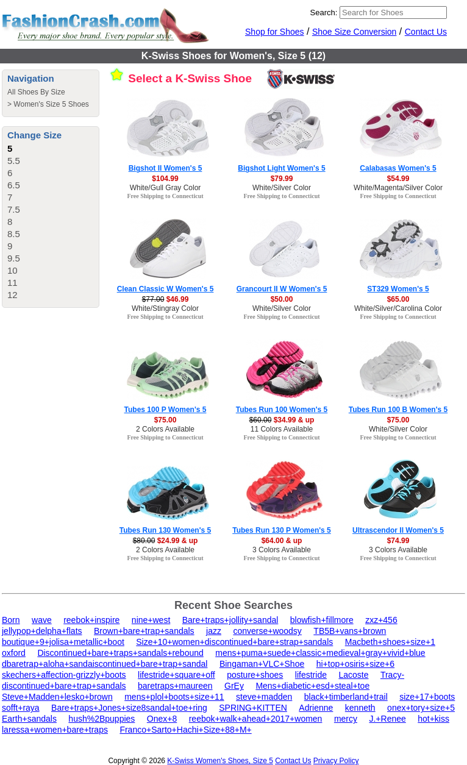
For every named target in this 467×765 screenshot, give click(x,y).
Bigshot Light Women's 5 (281, 168)
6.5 (13, 185)
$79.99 (282, 178)
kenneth (360, 708)
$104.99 (165, 178)
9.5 (13, 258)
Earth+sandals (29, 719)
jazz (213, 631)
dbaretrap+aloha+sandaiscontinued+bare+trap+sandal (104, 664)
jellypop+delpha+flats (42, 631)
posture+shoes (255, 675)
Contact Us (426, 32)
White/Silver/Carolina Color (398, 308)
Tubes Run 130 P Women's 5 (281, 530)
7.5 (13, 209)
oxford (14, 653)
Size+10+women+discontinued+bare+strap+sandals (234, 642)
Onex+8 (162, 719)
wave (42, 620)
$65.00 (398, 299)
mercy (345, 719)
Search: (324, 12)
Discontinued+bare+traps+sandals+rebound (120, 653)
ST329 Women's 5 (398, 289)
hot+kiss (433, 719)
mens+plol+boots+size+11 (174, 697)
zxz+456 (381, 620)
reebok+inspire (91, 620)
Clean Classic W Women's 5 (165, 289)
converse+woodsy (267, 631)
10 (12, 270)
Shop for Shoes (274, 32)
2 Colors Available (165, 429)
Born (11, 620)
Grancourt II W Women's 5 (282, 289)
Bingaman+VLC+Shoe (261, 664)
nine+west (151, 620)
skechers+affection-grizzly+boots (64, 675)
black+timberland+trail (346, 697)
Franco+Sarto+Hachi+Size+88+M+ (185, 730)
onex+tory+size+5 (421, 708)
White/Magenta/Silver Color (398, 187)
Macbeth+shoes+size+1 (390, 642)
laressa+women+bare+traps (55, 730)
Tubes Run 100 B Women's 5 (398, 409)
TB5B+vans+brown (349, 631)
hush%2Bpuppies (101, 719)
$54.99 (398, 178)
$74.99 (398, 540)
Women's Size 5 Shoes (50, 104)
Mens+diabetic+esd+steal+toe (312, 686)
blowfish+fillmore (322, 620)
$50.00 (282, 299)
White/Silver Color (281, 187)
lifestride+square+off (176, 675)
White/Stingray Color (165, 308)
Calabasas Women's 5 (398, 168)
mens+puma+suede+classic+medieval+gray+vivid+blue (320, 653)
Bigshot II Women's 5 (165, 168)
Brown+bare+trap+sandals (144, 631)
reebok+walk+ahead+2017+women (256, 719)
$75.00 (165, 420)
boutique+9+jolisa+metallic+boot (63, 642)
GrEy (234, 686)
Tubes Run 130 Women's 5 (165, 530)
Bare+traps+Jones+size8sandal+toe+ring (129, 708)
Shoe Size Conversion (354, 32)
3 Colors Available (281, 550)
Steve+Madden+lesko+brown (57, 697)
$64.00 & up (282, 540)
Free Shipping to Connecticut (165, 196)
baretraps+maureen (175, 686)
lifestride (311, 675)
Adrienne (316, 708)
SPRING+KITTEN (253, 708)
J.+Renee (387, 719)
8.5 (13, 234)
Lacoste (353, 675)
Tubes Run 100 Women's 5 (281, 409)
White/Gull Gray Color (165, 187)
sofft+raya (21, 708)
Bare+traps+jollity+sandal (230, 620)
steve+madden (264, 697)
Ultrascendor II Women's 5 (398, 530)
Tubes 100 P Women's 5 (165, 409)
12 (12, 295)
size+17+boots (427, 697)
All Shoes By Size (36, 92)
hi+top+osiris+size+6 (355, 664)
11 (12, 282)
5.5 (13, 160)
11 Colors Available (282, 429)
